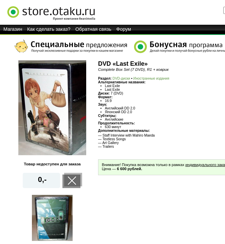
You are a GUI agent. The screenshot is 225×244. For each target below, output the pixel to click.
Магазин (12, 29)
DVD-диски (121, 78)
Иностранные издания (151, 78)
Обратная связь (93, 29)
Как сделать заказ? (49, 29)
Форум (123, 29)
